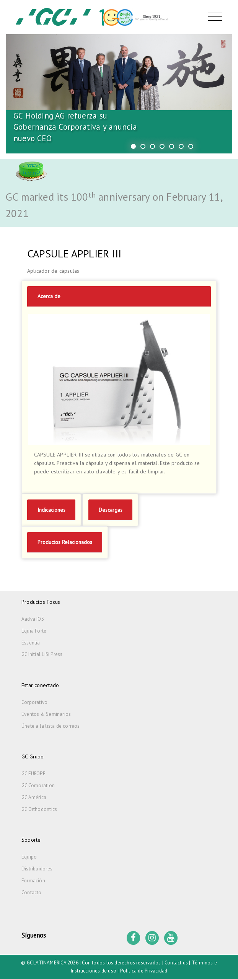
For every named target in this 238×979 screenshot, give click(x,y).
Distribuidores (36, 868)
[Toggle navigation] (213, 17)
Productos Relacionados (64, 542)
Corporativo (34, 702)
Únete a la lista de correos (50, 726)
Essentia (30, 642)
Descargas (110, 509)
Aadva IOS (32, 619)
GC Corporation (38, 785)
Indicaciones (51, 509)
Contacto (31, 892)
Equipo (29, 857)
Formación (33, 880)
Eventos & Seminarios (46, 714)
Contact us (176, 962)
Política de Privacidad (144, 970)
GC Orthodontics (39, 809)
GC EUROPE (33, 773)
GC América (33, 797)
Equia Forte (33, 631)
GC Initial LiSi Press (41, 654)
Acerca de (48, 296)
